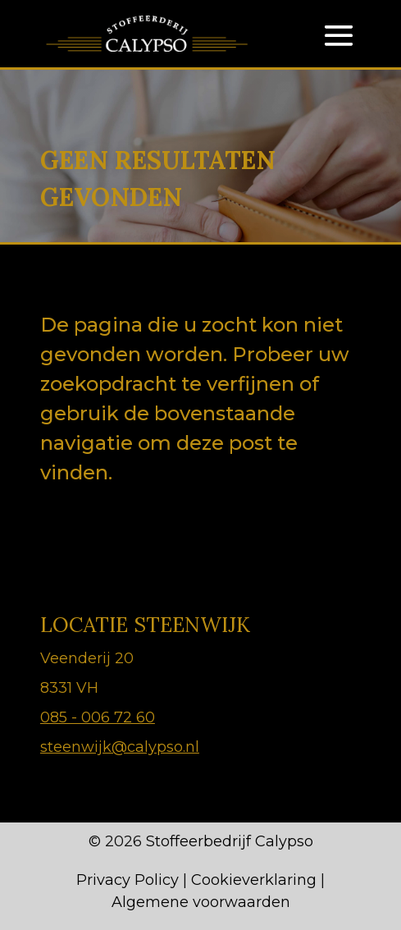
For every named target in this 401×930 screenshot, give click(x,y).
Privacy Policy (127, 880)
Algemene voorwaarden (201, 902)
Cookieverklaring (254, 880)
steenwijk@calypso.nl (119, 747)
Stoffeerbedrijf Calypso (229, 841)
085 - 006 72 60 (97, 717)
